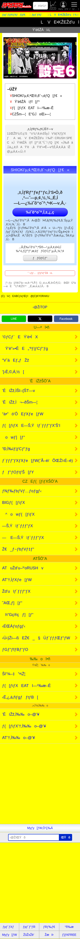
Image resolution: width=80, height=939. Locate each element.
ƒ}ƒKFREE (69, 934)
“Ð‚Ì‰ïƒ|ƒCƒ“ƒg (16, 449)
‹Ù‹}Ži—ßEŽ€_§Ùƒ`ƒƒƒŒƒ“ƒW (36, 638)
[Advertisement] (40, 784)
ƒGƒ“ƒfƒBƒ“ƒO (15, 649)
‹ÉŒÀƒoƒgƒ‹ (13, 626)
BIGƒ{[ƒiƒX (13, 502)
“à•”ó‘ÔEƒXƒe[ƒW (22, 414)
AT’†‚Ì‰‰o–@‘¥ (18, 737)
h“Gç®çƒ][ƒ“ (17, 614)
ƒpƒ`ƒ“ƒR (29, 927)
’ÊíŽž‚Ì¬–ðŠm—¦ (20, 402)
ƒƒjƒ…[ (74, 5)
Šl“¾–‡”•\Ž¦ (13, 674)
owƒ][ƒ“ (13, 437)
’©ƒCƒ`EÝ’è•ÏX (20, 337)
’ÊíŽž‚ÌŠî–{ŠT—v (18, 390)
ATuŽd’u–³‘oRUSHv (22, 568)
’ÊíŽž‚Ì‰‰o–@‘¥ (20, 714)
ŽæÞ (49, 934)
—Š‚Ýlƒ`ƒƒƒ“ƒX (17, 526)
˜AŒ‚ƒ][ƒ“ (12, 603)
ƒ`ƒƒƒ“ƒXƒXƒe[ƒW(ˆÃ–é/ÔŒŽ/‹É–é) (37, 460)
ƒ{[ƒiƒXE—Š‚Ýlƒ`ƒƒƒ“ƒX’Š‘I (31, 425)
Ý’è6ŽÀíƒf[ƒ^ (23, 102)
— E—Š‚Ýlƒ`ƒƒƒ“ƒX (23, 537)
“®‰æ (69, 927)
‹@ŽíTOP (40, 307)
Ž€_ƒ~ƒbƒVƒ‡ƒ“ (18, 549)
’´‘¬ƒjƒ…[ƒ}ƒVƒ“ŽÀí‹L (40, 273)
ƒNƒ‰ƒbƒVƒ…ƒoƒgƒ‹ (22, 491)
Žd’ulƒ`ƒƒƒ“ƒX (16, 591)
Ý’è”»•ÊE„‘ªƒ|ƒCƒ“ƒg (25, 348)
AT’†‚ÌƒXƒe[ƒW (17, 579)
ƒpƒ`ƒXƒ (9, 927)
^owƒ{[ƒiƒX (18, 514)
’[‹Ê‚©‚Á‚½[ (13, 371)
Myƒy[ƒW (63, 5)
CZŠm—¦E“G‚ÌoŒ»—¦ (29, 114)
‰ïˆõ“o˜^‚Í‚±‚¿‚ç (40, 212)
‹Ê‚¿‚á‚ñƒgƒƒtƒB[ (20, 697)
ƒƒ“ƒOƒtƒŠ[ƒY (18, 472)
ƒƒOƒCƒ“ (40, 5)
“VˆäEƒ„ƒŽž (15, 360)
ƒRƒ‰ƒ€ (49, 927)
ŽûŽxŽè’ (53, 5)
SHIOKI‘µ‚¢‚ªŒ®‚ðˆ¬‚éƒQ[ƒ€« (34, 96)
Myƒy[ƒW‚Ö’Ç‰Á (40, 828)
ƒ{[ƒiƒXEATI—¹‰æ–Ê (30, 108)
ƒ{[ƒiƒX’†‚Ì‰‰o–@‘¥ (24, 726)
